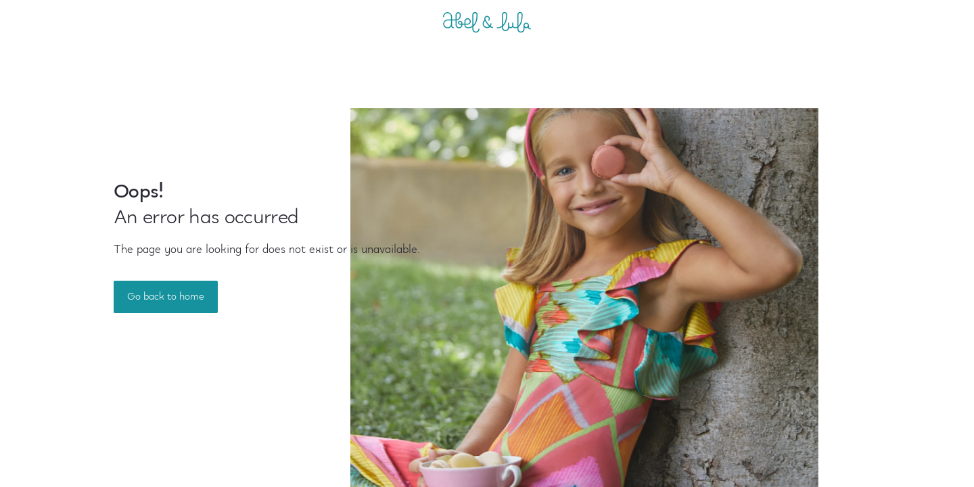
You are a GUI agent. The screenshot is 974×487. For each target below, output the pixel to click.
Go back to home (165, 297)
